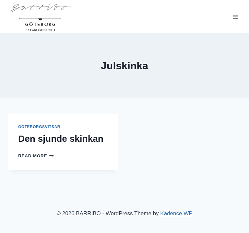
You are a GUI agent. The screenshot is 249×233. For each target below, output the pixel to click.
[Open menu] (235, 17)
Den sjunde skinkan (60, 139)
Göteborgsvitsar (39, 127)
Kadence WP (176, 213)
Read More (36, 155)
